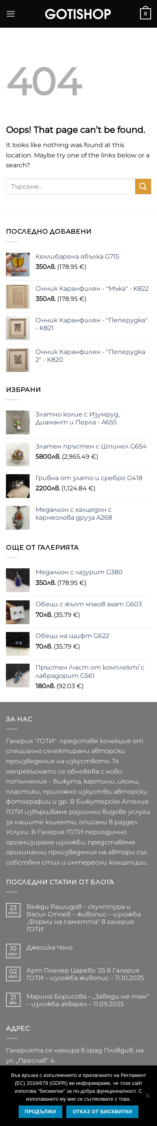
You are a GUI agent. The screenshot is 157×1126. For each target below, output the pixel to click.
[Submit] (143, 186)
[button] (10, 13)
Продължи (40, 1112)
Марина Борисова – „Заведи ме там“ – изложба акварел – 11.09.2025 (87, 1000)
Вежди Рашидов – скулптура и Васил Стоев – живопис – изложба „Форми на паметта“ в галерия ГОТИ (83, 918)
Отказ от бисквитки (102, 1112)
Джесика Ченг (49, 947)
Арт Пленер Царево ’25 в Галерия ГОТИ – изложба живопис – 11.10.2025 (85, 974)
